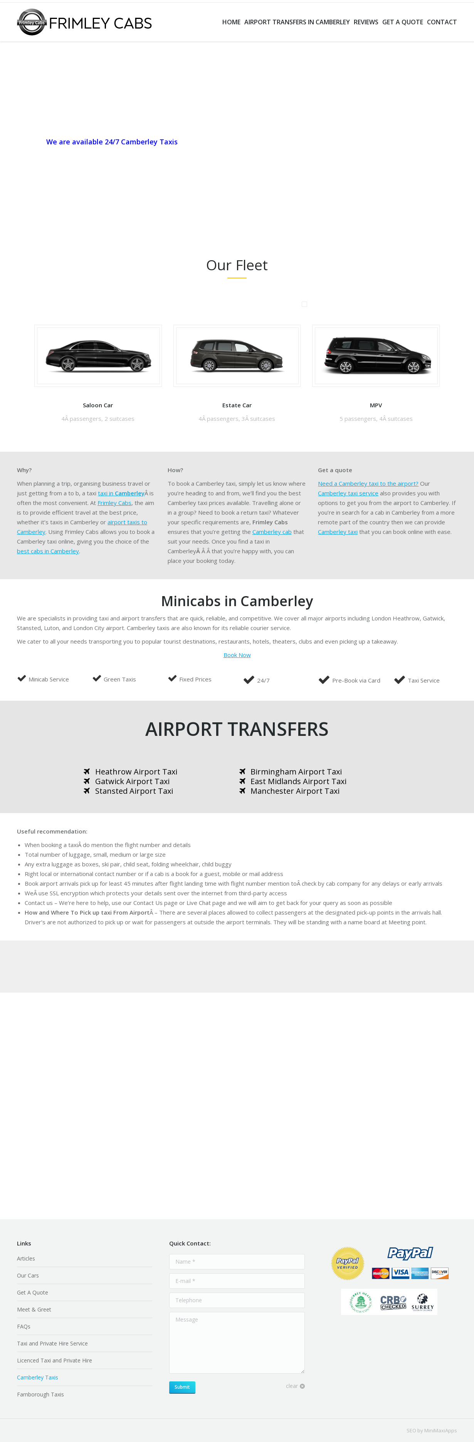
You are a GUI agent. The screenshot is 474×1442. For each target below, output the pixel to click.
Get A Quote (32, 1292)
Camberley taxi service (348, 493)
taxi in (121, 493)
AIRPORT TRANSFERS (237, 728)
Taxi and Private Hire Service (52, 1343)
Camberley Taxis (37, 1377)
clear (292, 1385)
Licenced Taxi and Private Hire (54, 1360)
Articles (26, 1258)
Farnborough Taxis (40, 1394)
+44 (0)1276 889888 (74, 155)
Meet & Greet (34, 1309)
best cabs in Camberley (48, 551)
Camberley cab (272, 531)
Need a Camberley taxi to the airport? (368, 483)
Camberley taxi (338, 531)
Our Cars (28, 1275)
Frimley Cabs (114, 503)
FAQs (23, 1326)
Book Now (237, 655)
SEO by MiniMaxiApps (432, 1430)
